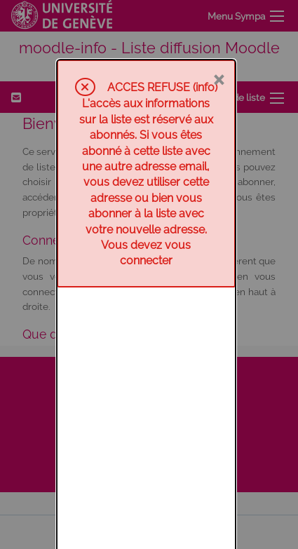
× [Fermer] (218, 19)
